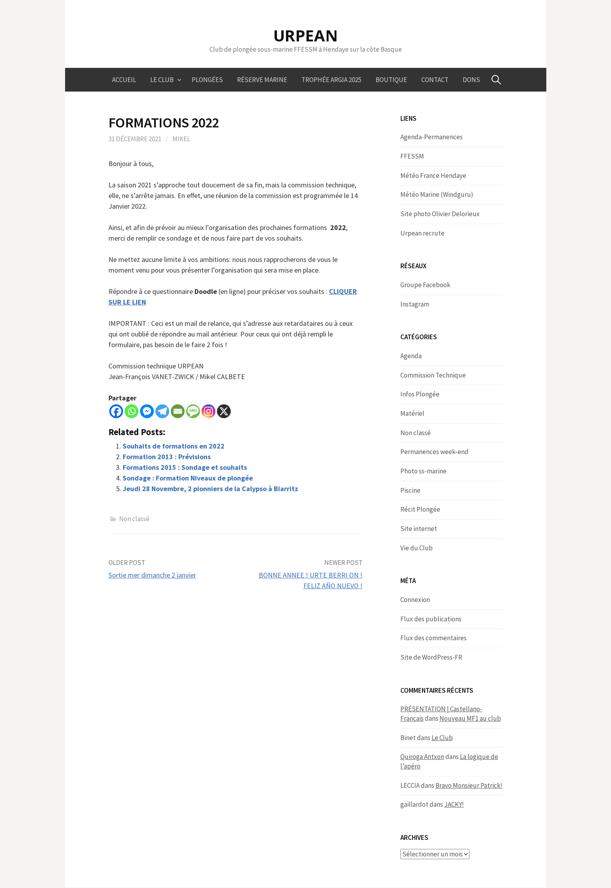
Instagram (414, 304)
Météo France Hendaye (433, 175)
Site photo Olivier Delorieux (440, 213)
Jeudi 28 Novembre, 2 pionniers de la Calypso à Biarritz (210, 488)
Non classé (134, 518)
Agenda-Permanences (431, 137)
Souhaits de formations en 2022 (173, 446)
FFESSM (412, 156)
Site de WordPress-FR (431, 657)
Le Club (162, 79)
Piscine (410, 490)
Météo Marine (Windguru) (436, 194)
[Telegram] (162, 411)
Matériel (412, 413)
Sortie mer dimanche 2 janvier (152, 575)
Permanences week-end (434, 451)
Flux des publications (431, 619)
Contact (434, 79)
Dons (471, 79)
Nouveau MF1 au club (470, 718)
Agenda (411, 355)
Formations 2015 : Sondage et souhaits (185, 467)
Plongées (207, 79)
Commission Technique (433, 375)
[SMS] (193, 411)
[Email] (178, 411)
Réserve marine (262, 79)
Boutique (391, 79)
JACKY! (454, 804)
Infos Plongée (419, 394)
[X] (224, 411)
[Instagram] (208, 411)
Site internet (418, 528)
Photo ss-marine (423, 471)
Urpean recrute (422, 233)
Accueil (124, 79)
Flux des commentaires (433, 638)
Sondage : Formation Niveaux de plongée (188, 477)
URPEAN (305, 35)
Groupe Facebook (425, 284)
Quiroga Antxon (422, 756)
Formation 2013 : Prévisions (167, 456)
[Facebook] (116, 411)
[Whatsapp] (131, 411)
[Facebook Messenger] (147, 411)
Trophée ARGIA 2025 (331, 79)
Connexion (415, 599)
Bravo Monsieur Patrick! (469, 785)
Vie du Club (416, 548)
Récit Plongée (420, 509)
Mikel (181, 139)
